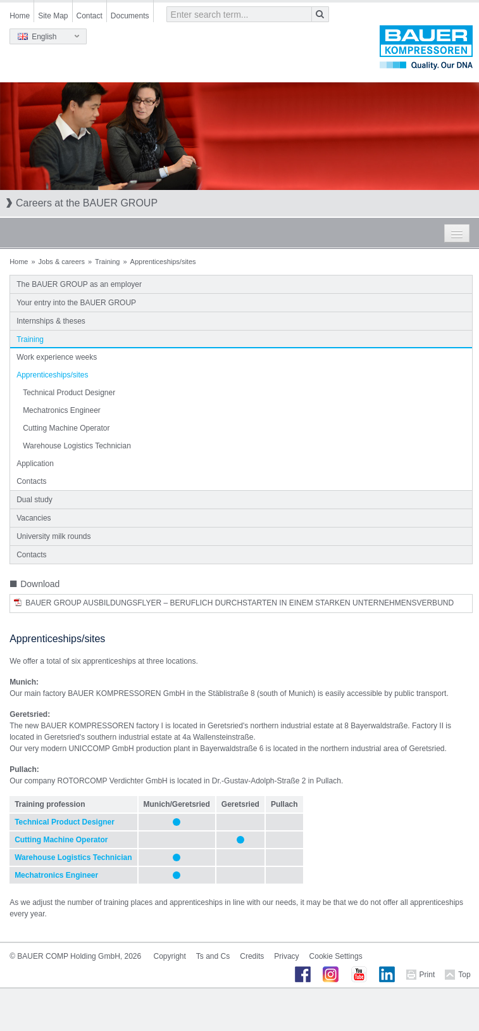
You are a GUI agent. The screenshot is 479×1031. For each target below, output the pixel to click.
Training (107, 261)
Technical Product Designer (69, 392)
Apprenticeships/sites (52, 374)
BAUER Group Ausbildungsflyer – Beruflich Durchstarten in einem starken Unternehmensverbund (239, 602)
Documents (130, 15)
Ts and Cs (213, 956)
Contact (90, 15)
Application (35, 463)
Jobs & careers (62, 261)
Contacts (31, 481)
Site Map (53, 15)
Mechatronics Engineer (62, 410)
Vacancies (33, 518)
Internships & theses (50, 321)
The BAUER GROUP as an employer (79, 284)
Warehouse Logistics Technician (77, 445)
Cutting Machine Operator (66, 428)
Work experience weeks (56, 357)
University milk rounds (53, 536)
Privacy (286, 956)
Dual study (34, 499)
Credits (252, 956)
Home (19, 15)
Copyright (170, 956)
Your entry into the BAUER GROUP (76, 302)
